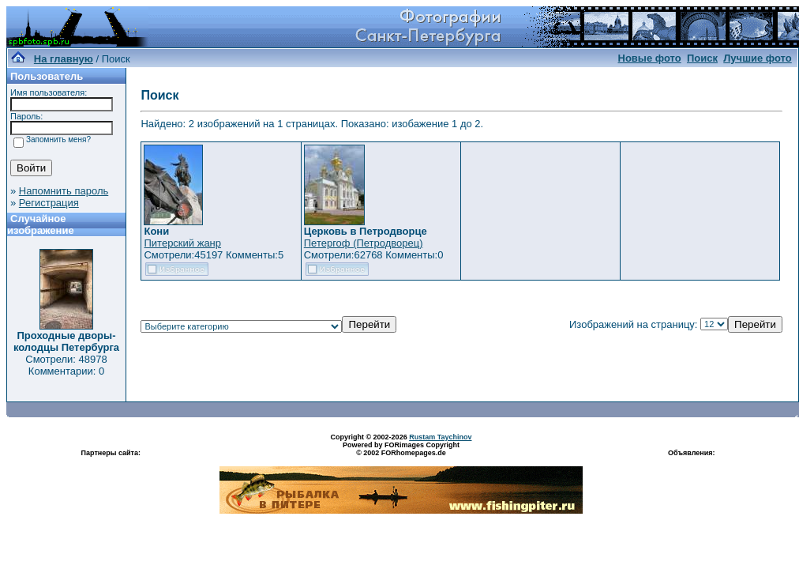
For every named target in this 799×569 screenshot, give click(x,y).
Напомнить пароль (63, 191)
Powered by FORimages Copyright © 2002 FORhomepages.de (401, 449)
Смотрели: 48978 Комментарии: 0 (66, 365)
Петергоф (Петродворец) (363, 243)
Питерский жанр (182, 243)
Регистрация (49, 203)
